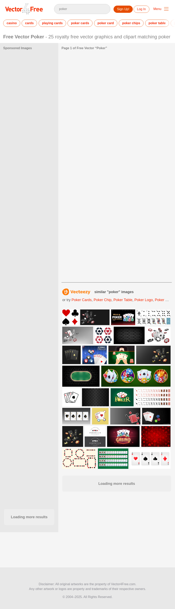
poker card (106, 23)
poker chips (131, 23)
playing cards (52, 23)
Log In (141, 9)
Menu (157, 9)
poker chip (102, 300)
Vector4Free (24, 8)
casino (12, 23)
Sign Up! (123, 9)
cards (29, 23)
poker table (157, 23)
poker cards (80, 23)
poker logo (143, 300)
